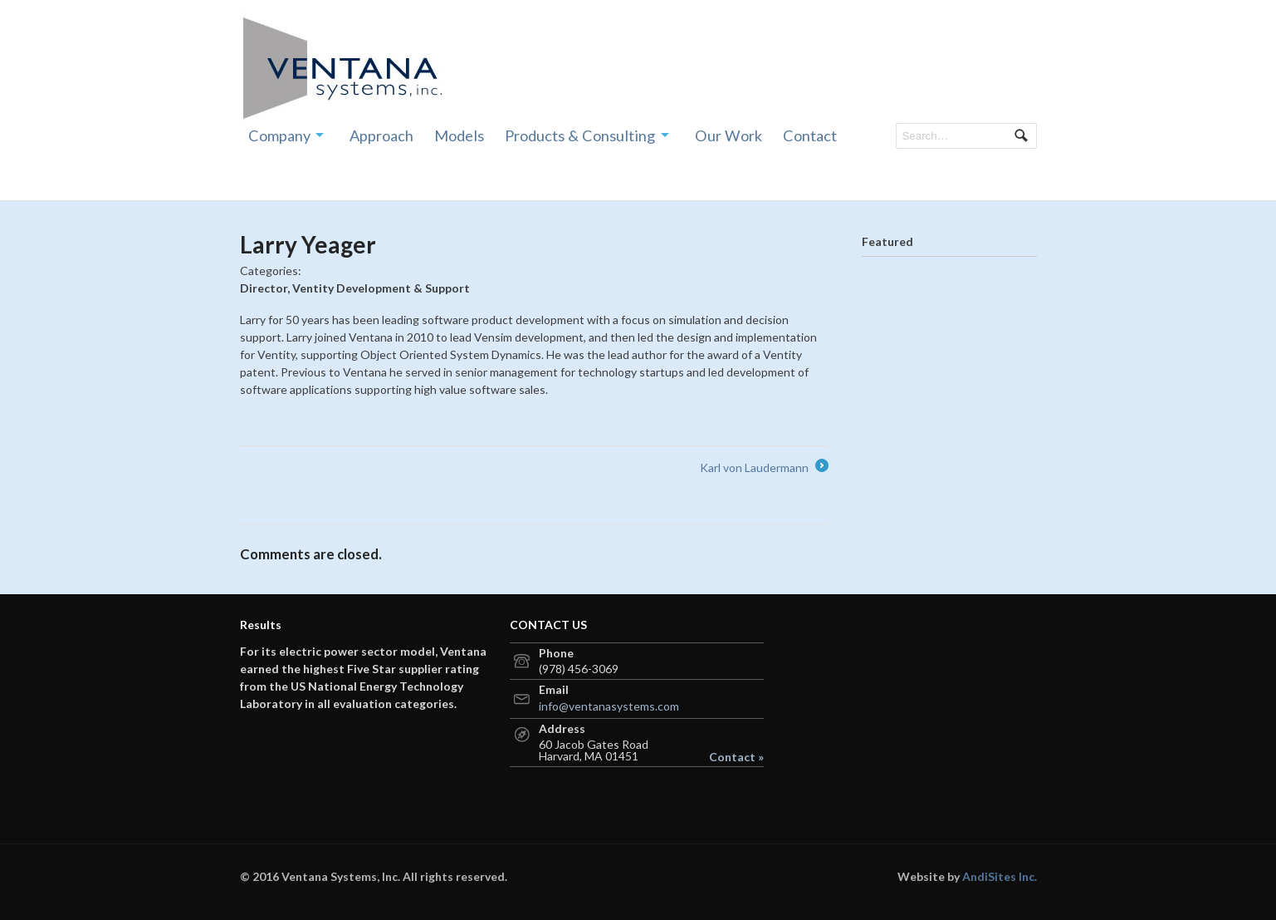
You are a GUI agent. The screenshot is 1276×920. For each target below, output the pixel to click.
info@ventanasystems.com (609, 706)
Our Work (728, 135)
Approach (381, 135)
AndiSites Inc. (999, 876)
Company (279, 135)
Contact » (736, 757)
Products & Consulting (580, 135)
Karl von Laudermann (764, 467)
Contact (810, 135)
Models (459, 135)
